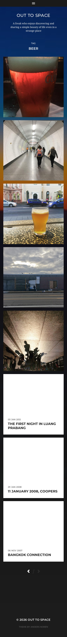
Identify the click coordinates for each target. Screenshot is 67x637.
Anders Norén (39, 627)
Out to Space (33, 15)
